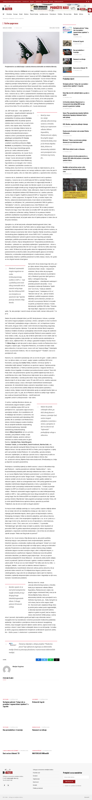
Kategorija (11, 18)
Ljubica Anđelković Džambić (10, 750)
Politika (60, 14)
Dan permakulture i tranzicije (13, 730)
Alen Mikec (35, 699)
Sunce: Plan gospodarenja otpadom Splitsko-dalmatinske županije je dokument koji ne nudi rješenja (76, 115)
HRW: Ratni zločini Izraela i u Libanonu (74, 149)
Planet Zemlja (34, 14)
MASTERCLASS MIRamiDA (40, 753)
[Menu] (3, 14)
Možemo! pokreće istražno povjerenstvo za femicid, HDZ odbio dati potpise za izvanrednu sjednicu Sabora (76, 158)
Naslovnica (5, 18)
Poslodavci (53, 14)
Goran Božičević (36, 750)
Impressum (45, 1)
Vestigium (5, 699)
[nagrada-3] (75, 198)
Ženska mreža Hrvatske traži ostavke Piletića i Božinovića (76, 132)
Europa (15, 14)
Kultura (26, 14)
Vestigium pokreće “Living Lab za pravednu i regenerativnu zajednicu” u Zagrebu (15, 704)
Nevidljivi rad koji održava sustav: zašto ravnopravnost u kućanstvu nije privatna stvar (74, 169)
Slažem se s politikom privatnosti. (73, 785)
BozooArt (87, 797)
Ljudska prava (44, 14)
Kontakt (51, 1)
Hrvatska (9, 14)
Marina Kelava (36, 727)
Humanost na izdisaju (39, 730)
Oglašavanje (38, 1)
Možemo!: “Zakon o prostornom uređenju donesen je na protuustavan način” (74, 141)
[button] (90, 10)
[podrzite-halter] (60, 10)
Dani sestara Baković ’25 (11, 753)
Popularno (82, 23)
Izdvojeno (52, 27)
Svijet (21, 14)
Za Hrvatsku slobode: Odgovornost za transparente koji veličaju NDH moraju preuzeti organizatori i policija (74, 104)
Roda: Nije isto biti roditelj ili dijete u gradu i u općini (76, 94)
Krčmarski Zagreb (38, 702)
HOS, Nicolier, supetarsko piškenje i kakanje (75, 124)
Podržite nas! (25, 1)
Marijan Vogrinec (7, 27)
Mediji (76, 14)
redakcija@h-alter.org (12, 778)
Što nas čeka (67, 14)
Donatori (32, 1)
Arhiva (81, 14)
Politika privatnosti (58, 1)
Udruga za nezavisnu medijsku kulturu (12, 1)
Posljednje (69, 23)
